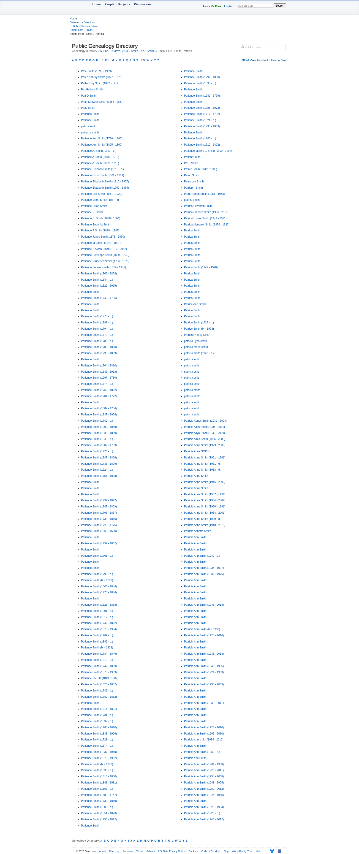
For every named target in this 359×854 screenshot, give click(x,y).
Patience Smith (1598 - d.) (200, 83)
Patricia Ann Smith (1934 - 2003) (204, 684)
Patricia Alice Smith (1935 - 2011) (204, 426)
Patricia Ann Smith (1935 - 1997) (204, 567)
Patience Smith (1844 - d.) (97, 279)
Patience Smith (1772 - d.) (97, 334)
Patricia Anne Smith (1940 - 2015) (204, 525)
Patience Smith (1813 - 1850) (99, 776)
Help (258, 851)
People (109, 4)
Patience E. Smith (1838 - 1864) (100, 218)
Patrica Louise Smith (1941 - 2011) (205, 218)
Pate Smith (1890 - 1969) (96, 71)
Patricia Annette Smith (197, 531)
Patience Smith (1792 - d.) (97, 574)
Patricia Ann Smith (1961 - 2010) (204, 733)
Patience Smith (90, 291)
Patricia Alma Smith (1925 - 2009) (204, 439)
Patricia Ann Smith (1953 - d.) (202, 752)
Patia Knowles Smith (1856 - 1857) (102, 101)
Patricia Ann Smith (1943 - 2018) (204, 604)
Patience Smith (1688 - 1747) (99, 795)
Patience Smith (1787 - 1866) (99, 457)
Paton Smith (191, 175)
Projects (124, 4)
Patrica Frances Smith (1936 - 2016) (206, 212)
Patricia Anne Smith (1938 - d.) (202, 469)
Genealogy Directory (82, 22)
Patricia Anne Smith (196, 475)
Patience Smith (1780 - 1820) (99, 347)
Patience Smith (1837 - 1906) (99, 414)
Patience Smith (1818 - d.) (97, 660)
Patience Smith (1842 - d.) (97, 641)
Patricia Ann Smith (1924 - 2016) (204, 635)
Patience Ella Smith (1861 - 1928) (101, 193)
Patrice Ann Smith (195, 304)
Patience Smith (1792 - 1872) (99, 500)
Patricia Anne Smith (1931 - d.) (202, 463)
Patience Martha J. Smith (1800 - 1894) (208, 150)
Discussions (143, 4)
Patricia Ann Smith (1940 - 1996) (204, 666)
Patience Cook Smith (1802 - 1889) (102, 175)
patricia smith (192, 359)
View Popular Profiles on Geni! (264, 60)
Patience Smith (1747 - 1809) (99, 506)
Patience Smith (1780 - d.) (97, 341)
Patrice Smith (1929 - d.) (199, 322)
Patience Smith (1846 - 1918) (99, 371)
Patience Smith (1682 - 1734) (99, 408)
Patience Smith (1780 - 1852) (99, 696)
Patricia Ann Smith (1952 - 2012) (204, 788)
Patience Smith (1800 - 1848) (99, 426)
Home (96, 4)
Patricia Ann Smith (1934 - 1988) (204, 764)
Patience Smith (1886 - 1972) (202, 107)
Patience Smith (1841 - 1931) (99, 782)
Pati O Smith (88, 95)
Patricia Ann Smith (195, 537)
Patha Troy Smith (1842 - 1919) (100, 83)
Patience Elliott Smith (94, 206)
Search (279, 5)
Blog (225, 851)
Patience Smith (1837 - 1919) (99, 752)
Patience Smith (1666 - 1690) (99, 531)
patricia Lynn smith (195, 341)
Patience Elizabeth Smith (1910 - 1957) (105, 181)
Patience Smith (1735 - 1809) (99, 463)
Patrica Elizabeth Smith (198, 206)
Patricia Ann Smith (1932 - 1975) (204, 574)
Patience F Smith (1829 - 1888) (100, 230)
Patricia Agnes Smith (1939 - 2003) (205, 420)
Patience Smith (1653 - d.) (97, 788)
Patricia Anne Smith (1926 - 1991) (204, 506)
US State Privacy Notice (171, 851)
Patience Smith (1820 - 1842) (99, 684)
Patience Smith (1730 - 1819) (99, 800)
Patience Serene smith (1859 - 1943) (103, 267)
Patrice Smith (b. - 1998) (199, 328)
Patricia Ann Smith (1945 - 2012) (204, 819)
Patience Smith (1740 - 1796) (99, 298)
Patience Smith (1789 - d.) (97, 635)
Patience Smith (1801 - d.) (97, 611)
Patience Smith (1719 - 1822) (202, 144)
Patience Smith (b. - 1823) (97, 647)
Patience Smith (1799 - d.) (97, 322)
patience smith (90, 132)
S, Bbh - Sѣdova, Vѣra (84, 26)
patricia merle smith (196, 347)
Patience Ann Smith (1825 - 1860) (101, 144)
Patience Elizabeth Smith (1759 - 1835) (105, 187)
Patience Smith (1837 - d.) (97, 721)
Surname (128, 851)
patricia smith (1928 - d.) (199, 353)
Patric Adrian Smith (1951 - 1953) (204, 193)
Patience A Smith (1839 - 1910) (100, 163)
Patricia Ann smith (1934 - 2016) (203, 739)
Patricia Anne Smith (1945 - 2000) (204, 482)
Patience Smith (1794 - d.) (97, 328)
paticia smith (88, 126)
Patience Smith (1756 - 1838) (99, 475)
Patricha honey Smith (197, 334)
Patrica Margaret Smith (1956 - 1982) (206, 224)
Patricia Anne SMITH (196, 451)
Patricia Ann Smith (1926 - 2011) (204, 770)
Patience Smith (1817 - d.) (97, 617)
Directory (114, 851)
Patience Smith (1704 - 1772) (99, 396)
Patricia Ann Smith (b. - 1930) (202, 629)
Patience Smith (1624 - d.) (97, 469)
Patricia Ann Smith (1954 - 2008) (204, 776)
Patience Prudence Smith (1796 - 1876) (105, 261)
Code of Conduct (210, 851)
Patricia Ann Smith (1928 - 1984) (204, 807)
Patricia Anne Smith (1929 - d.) (202, 519)
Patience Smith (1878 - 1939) (99, 672)
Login (228, 6)
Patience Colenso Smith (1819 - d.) (102, 169)
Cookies (193, 851)
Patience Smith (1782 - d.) (97, 690)
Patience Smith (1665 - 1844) (99, 586)
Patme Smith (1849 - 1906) (200, 169)
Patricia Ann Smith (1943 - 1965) (204, 782)
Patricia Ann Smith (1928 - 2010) (204, 727)
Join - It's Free (211, 6)
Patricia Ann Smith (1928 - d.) (202, 813)
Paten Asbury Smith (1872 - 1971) (101, 77)
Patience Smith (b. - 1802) (97, 764)
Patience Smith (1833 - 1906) (99, 733)
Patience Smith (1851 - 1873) (99, 813)
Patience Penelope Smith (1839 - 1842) (105, 255)
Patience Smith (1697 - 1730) (99, 377)
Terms (139, 851)
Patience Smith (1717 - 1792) (202, 114)
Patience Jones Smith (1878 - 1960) (103, 236)
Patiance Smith (90, 114)
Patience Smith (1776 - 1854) (99, 592)
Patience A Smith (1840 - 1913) (100, 157)
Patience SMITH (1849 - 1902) (99, 678)
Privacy (151, 851)
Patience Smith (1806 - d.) (97, 807)
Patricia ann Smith (195, 758)
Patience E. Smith (92, 212)
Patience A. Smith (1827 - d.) (98, 150)
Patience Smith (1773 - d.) (97, 316)
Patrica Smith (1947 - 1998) (201, 267)
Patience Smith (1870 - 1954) (99, 629)
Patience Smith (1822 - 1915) (99, 285)
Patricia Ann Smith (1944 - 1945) (204, 795)
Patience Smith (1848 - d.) (97, 439)
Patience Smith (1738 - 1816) (99, 519)
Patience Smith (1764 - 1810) (99, 365)
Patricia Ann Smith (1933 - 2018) (204, 653)
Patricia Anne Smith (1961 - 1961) (204, 457)
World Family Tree (242, 851)
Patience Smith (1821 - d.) (200, 120)
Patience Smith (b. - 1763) (97, 580)
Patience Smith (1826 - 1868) (99, 604)
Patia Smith (88, 107)
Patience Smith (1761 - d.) (97, 555)
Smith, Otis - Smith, (81, 30)
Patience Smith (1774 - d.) (97, 383)
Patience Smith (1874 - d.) (97, 745)
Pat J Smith (191, 163)
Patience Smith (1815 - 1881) (99, 708)
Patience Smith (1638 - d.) (97, 770)
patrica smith (192, 199)
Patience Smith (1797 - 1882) (99, 543)
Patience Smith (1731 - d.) (97, 715)
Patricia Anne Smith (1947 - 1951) (204, 494)
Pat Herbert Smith (92, 89)
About (102, 851)
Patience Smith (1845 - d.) (200, 138)
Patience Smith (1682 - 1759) (99, 445)
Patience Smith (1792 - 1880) (202, 77)
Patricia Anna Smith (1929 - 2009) (204, 445)
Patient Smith (192, 157)
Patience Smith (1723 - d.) (97, 739)
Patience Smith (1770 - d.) (97, 451)
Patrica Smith (192, 230)
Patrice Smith (192, 310)
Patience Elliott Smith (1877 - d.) (100, 199)
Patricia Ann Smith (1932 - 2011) (204, 703)
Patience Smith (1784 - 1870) (99, 727)
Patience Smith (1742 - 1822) (99, 623)
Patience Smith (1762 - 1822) (99, 390)
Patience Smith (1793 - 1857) (99, 512)
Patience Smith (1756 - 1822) (99, 819)
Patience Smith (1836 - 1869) (99, 433)
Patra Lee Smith (194, 181)
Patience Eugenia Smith (95, 224)
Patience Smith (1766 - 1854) (99, 273)
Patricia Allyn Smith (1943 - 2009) (204, 433)
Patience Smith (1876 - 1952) (99, 758)
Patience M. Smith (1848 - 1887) (101, 242)
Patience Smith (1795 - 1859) (99, 353)
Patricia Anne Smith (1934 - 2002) (204, 500)
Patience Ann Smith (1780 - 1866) (101, 138)
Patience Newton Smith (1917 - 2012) (104, 249)
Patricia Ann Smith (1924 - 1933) (204, 672)
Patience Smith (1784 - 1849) (99, 653)
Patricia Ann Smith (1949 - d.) (202, 555)
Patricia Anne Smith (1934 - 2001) (204, 512)
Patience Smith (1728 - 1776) (99, 525)
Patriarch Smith (193, 187)
